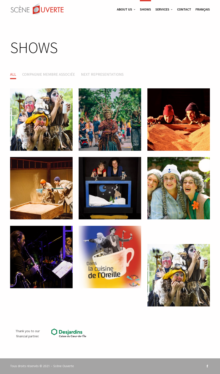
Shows (145, 9)
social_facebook (207, 366)
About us (124, 9)
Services (162, 9)
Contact (184, 9)
